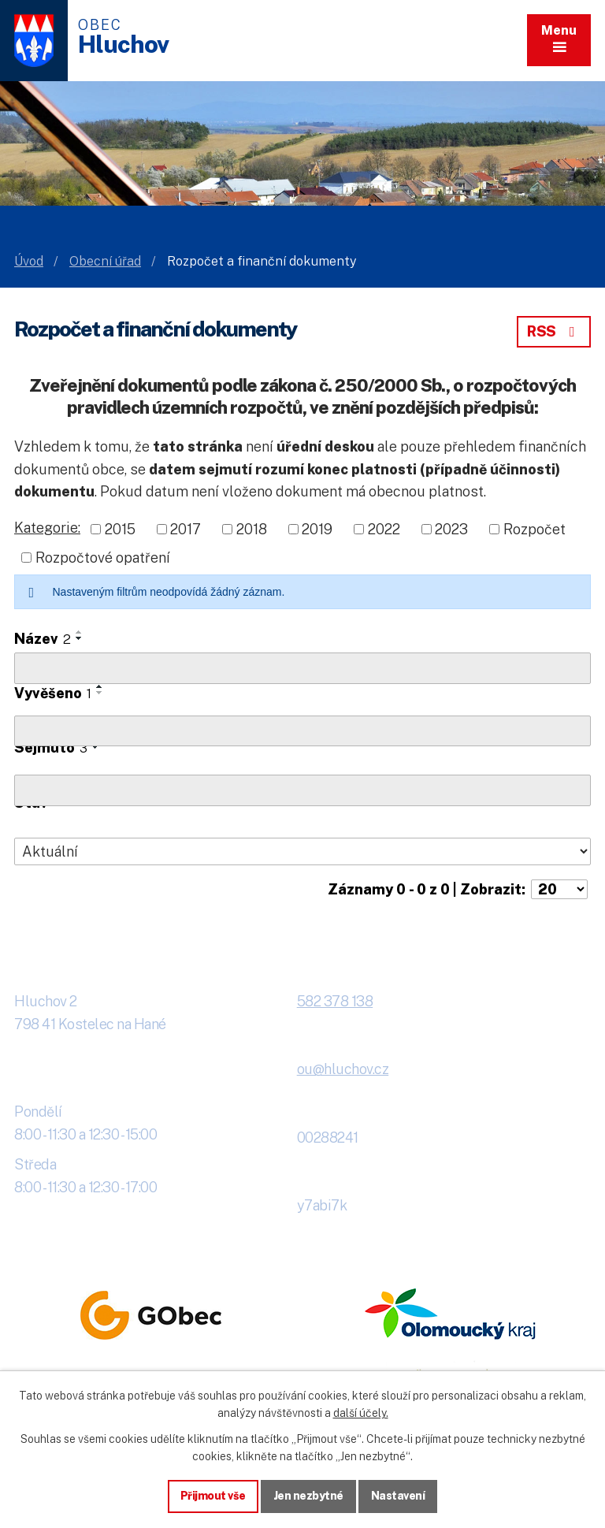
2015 (120, 529)
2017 (185, 529)
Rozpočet (534, 529)
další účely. (360, 1413)
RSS (554, 331)
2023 (451, 529)
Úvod (28, 261)
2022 (384, 529)
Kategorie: (47, 527)
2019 (317, 529)
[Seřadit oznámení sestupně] (79, 638)
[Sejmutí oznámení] (302, 790)
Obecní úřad (105, 261)
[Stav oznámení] (302, 852)
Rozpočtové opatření (102, 557)
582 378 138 (335, 1001)
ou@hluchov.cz (343, 1069)
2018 (251, 529)
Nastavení (398, 1495)
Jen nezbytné (308, 1495)
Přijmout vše (213, 1495)
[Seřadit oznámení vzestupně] (79, 632)
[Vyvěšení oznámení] (302, 731)
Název (42, 638)
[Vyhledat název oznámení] (302, 668)
